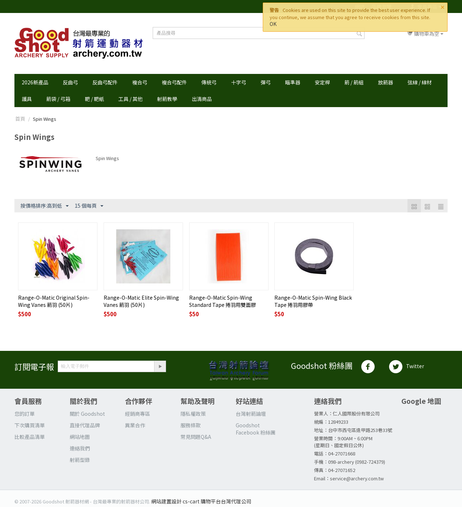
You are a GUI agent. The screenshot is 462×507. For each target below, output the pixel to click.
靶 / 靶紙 (94, 98)
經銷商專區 (137, 413)
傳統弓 (209, 82)
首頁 (20, 118)
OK (273, 23)
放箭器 (385, 82)
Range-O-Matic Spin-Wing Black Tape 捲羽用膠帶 (313, 301)
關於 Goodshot (87, 413)
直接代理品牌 (85, 425)
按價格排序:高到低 (45, 206)
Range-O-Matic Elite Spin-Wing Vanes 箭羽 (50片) (141, 301)
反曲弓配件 (105, 82)
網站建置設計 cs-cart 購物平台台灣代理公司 (201, 501)
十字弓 (238, 82)
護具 (27, 98)
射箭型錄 (80, 459)
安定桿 (322, 82)
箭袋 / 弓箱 (58, 98)
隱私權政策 (193, 413)
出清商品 (202, 98)
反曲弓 (70, 82)
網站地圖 (80, 436)
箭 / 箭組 (353, 82)
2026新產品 (35, 82)
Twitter (406, 367)
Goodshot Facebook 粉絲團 (255, 429)
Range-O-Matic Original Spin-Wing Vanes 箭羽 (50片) (54, 301)
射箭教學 (167, 98)
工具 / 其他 (130, 98)
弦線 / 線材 (419, 82)
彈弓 (266, 82)
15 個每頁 (89, 206)
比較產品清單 (29, 436)
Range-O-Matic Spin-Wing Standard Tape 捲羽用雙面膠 (222, 301)
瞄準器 (292, 82)
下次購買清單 (29, 425)
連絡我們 (80, 448)
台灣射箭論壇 (251, 413)
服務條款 (190, 425)
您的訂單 (24, 413)
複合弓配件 (174, 82)
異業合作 (135, 425)
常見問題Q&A (195, 436)
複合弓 (139, 82)
